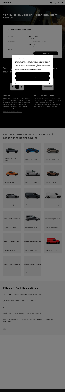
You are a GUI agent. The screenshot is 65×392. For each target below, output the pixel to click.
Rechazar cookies (32, 77)
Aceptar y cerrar (32, 73)
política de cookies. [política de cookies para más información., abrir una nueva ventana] (37, 69)
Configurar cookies (32, 82)
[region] (32, 70)
